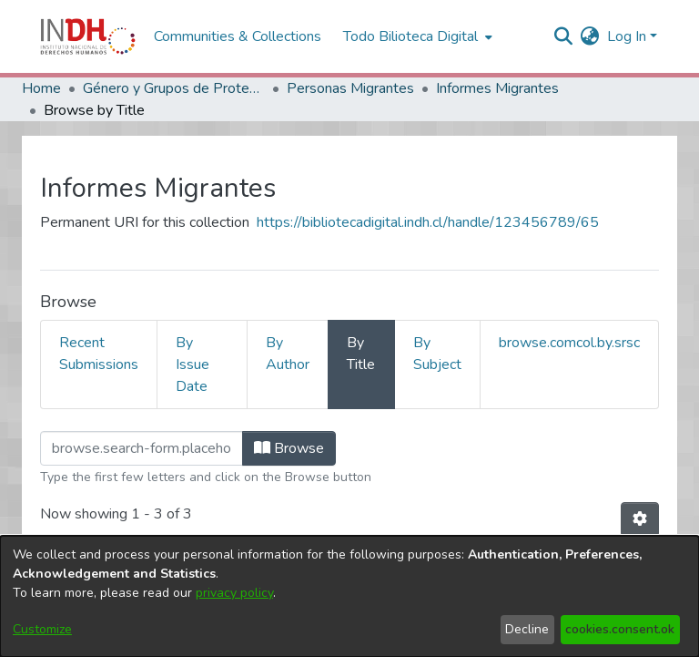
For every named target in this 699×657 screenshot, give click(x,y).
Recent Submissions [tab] (98, 354)
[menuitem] (590, 36)
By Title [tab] (361, 354)
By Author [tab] (287, 354)
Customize (42, 629)
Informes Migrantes (497, 88)
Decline (527, 629)
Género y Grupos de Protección (174, 88)
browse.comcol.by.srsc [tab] (569, 343)
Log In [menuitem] (626, 36)
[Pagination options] (640, 519)
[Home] (88, 36)
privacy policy (234, 592)
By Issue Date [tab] (192, 364)
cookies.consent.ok (619, 629)
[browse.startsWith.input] (141, 448)
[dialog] (349, 596)
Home (41, 88)
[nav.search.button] (563, 36)
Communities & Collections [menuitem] (237, 36)
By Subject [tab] (437, 354)
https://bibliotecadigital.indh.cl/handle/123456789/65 (428, 222)
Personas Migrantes (350, 88)
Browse (289, 448)
